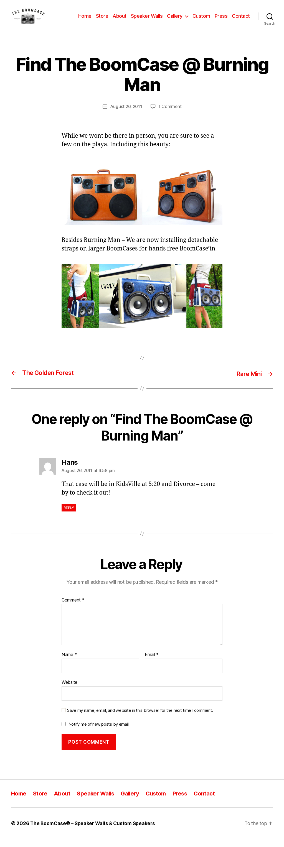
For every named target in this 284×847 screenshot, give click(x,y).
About (119, 20)
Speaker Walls (147, 20)
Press (221, 20)
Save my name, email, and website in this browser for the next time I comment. (140, 718)
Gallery (174, 20)
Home (85, 20)
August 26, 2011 (126, 114)
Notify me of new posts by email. (99, 732)
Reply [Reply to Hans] (69, 516)
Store (102, 20)
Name (69, 662)
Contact (241, 20)
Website (69, 690)
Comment (73, 608)
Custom (201, 20)
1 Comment (170, 114)
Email (152, 662)
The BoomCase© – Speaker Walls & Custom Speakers (94, 831)
